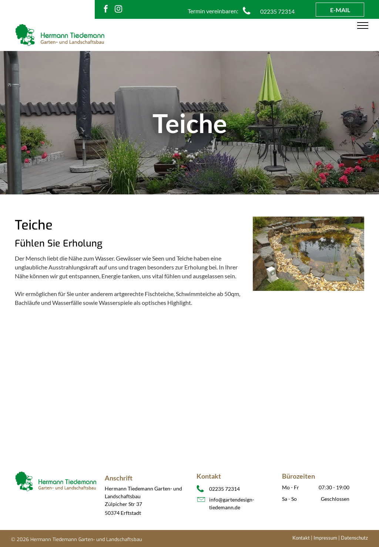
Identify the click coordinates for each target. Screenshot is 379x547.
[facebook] (105, 9)
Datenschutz (354, 538)
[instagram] (118, 9)
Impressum (325, 538)
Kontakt (301, 538)
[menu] (362, 25)
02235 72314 (224, 489)
